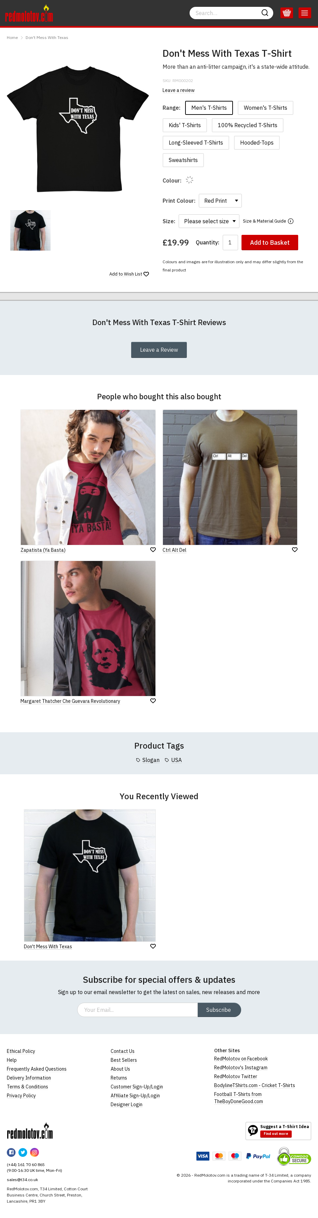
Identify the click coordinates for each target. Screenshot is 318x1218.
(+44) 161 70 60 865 (26, 1164)
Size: (169, 221)
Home (12, 37)
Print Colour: (179, 200)
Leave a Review (159, 349)
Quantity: (207, 242)
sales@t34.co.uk (22, 1179)
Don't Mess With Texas (47, 37)
